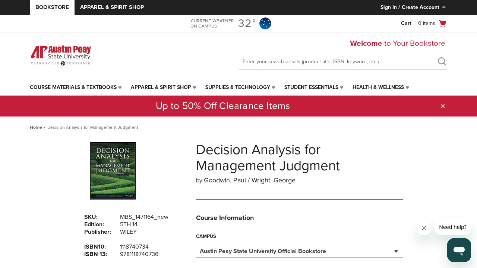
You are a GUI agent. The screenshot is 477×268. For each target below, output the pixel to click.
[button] (442, 106)
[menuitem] (76, 87)
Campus (206, 236)
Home (36, 127)
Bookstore (52, 7)
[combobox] (299, 250)
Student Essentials (311, 87)
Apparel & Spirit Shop (112, 7)
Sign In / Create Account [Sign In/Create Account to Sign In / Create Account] (413, 7)
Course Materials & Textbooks (73, 87)
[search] (441, 62)
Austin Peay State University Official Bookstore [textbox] (263, 251)
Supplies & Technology (237, 87)
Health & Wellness (378, 87)
